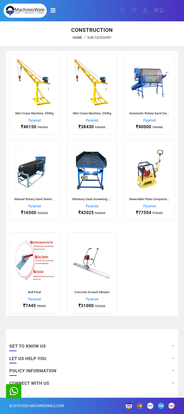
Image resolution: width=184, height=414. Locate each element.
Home (77, 38)
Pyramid (34, 120)
